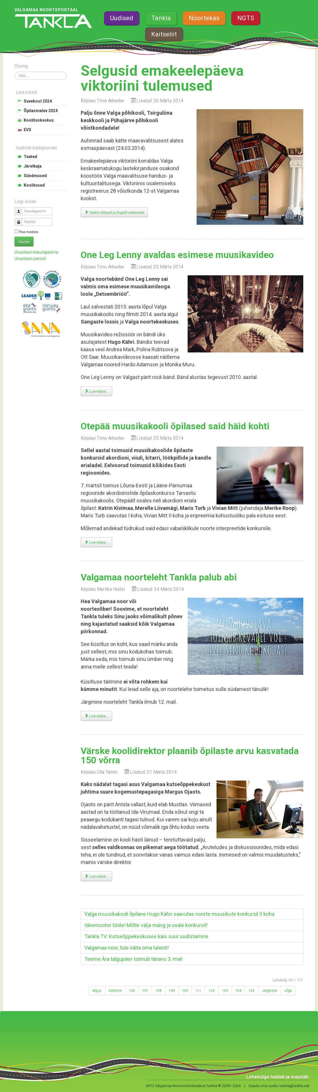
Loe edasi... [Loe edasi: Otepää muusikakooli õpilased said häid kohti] (96, 542)
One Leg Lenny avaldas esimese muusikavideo (177, 254)
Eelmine (115, 991)
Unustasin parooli (30, 258)
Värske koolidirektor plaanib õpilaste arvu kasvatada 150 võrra (190, 755)
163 (225, 991)
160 (185, 991)
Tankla (161, 18)
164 (238, 991)
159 (172, 991)
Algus (96, 991)
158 (159, 991)
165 (252, 991)
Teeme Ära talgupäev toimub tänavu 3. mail (133, 959)
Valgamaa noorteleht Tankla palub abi (159, 577)
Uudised (121, 18)
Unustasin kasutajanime (36, 252)
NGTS (245, 18)
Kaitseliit (164, 34)
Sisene (24, 241)
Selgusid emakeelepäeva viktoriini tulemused (162, 78)
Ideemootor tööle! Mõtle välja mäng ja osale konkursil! (146, 925)
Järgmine (269, 991)
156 (132, 991)
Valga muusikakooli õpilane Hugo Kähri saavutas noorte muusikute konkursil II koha (179, 914)
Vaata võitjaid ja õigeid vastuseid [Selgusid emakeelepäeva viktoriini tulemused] (114, 212)
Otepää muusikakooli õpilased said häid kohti (175, 426)
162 (212, 991)
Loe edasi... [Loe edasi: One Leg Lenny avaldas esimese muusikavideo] (96, 391)
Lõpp (288, 991)
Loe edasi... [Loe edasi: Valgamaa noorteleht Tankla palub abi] (96, 716)
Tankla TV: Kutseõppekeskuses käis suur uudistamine (146, 936)
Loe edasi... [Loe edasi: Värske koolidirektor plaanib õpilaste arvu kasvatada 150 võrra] (96, 876)
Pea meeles (28, 232)
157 (145, 991)
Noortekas (204, 18)
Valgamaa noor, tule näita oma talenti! (126, 948)
